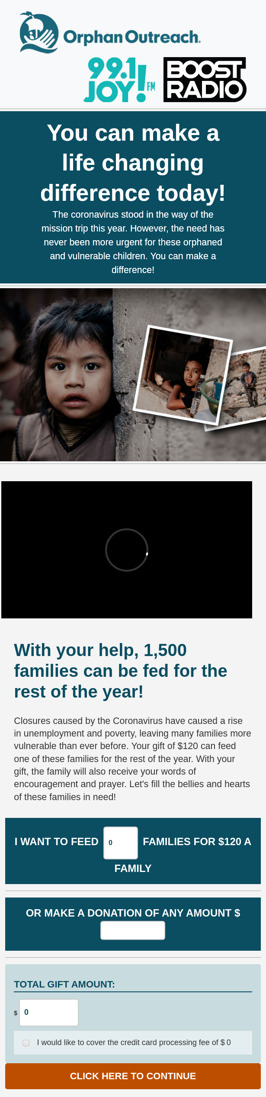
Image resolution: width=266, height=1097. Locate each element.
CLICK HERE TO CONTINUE (133, 1076)
